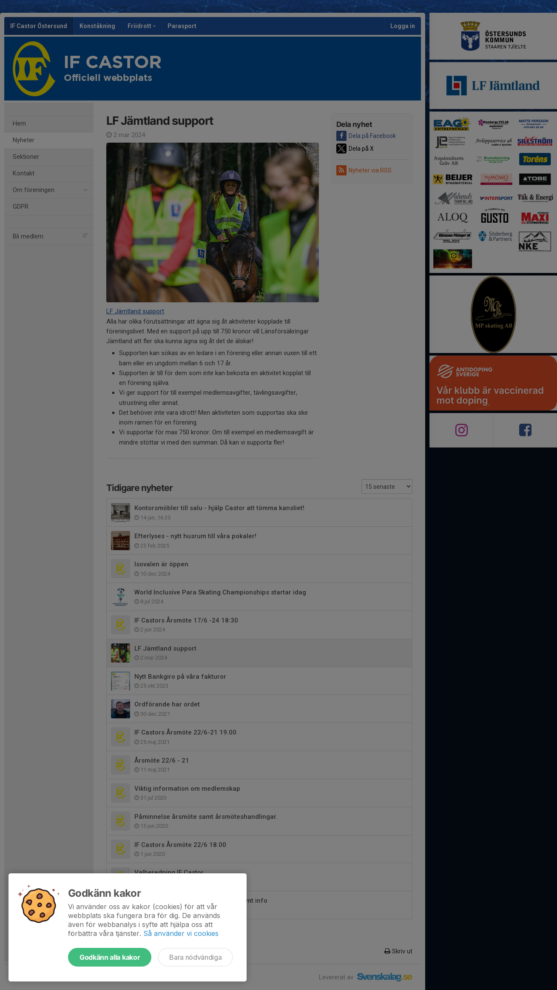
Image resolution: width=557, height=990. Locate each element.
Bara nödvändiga (195, 957)
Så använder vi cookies (181, 933)
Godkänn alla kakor (110, 957)
